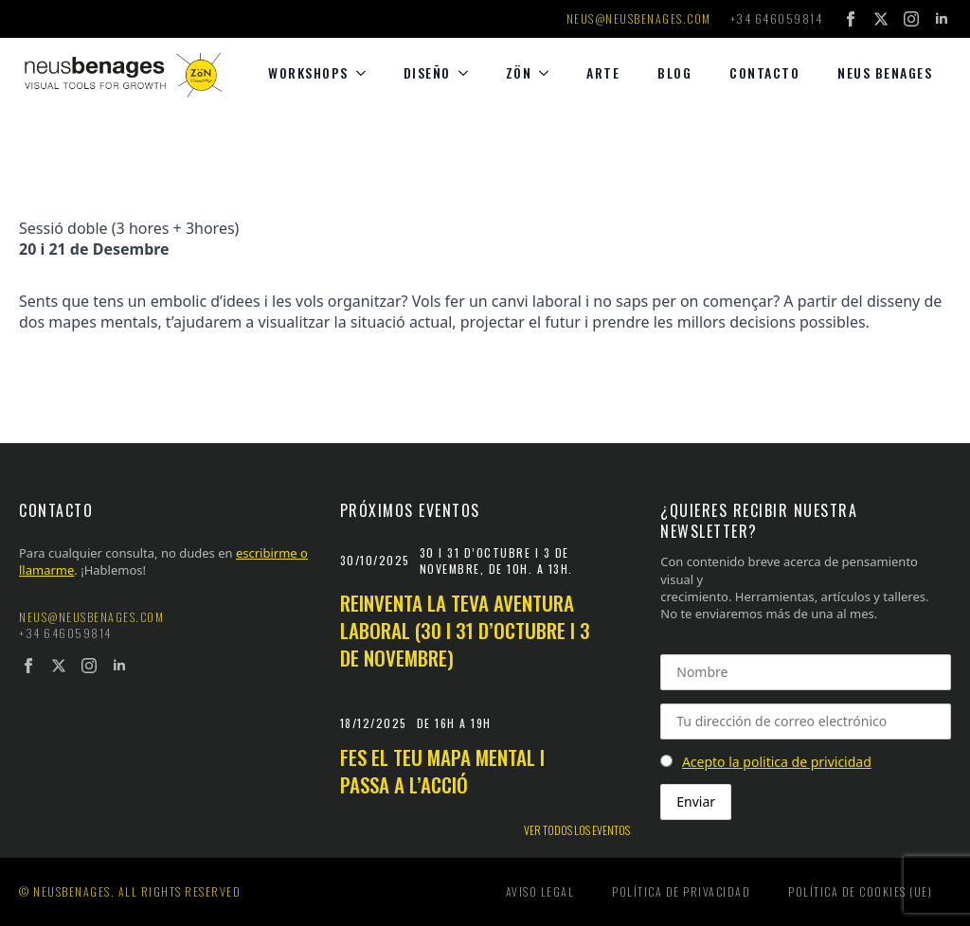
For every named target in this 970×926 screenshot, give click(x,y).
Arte (603, 72)
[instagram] (911, 18)
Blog (674, 72)
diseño (427, 72)
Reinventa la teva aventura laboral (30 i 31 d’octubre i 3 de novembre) (465, 630)
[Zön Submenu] (549, 72)
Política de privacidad (681, 891)
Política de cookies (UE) (860, 891)
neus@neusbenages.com (638, 19)
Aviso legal (540, 891)
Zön (519, 72)
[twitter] (880, 18)
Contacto (764, 72)
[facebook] (850, 18)
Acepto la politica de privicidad (776, 762)
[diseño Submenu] (469, 72)
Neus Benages (884, 72)
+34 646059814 (776, 19)
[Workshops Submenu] (367, 72)
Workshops (308, 72)
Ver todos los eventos (577, 830)
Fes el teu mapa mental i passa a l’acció (442, 771)
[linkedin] (941, 18)
